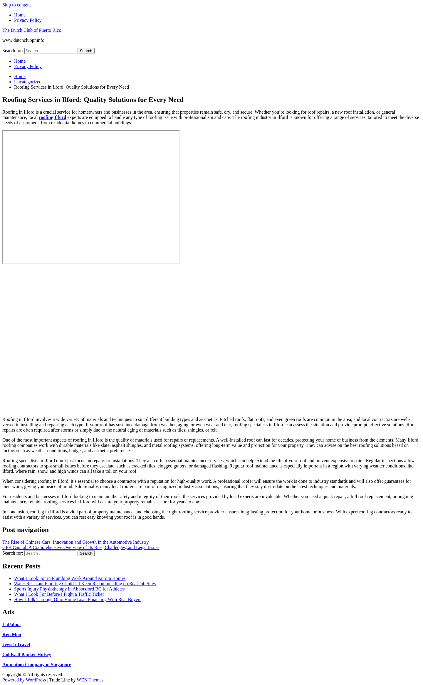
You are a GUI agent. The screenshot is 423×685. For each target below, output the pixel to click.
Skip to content (16, 4)
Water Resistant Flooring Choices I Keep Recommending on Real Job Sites (85, 583)
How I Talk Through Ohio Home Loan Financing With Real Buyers (77, 599)
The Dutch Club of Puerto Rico (31, 30)
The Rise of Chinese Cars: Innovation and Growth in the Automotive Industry (75, 542)
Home (20, 14)
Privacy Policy (28, 20)
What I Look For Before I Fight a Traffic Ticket (59, 594)
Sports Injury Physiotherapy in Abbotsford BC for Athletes (69, 588)
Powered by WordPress (24, 679)
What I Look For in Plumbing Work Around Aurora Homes (69, 578)
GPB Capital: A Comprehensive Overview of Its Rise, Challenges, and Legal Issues (81, 547)
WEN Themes (90, 679)
